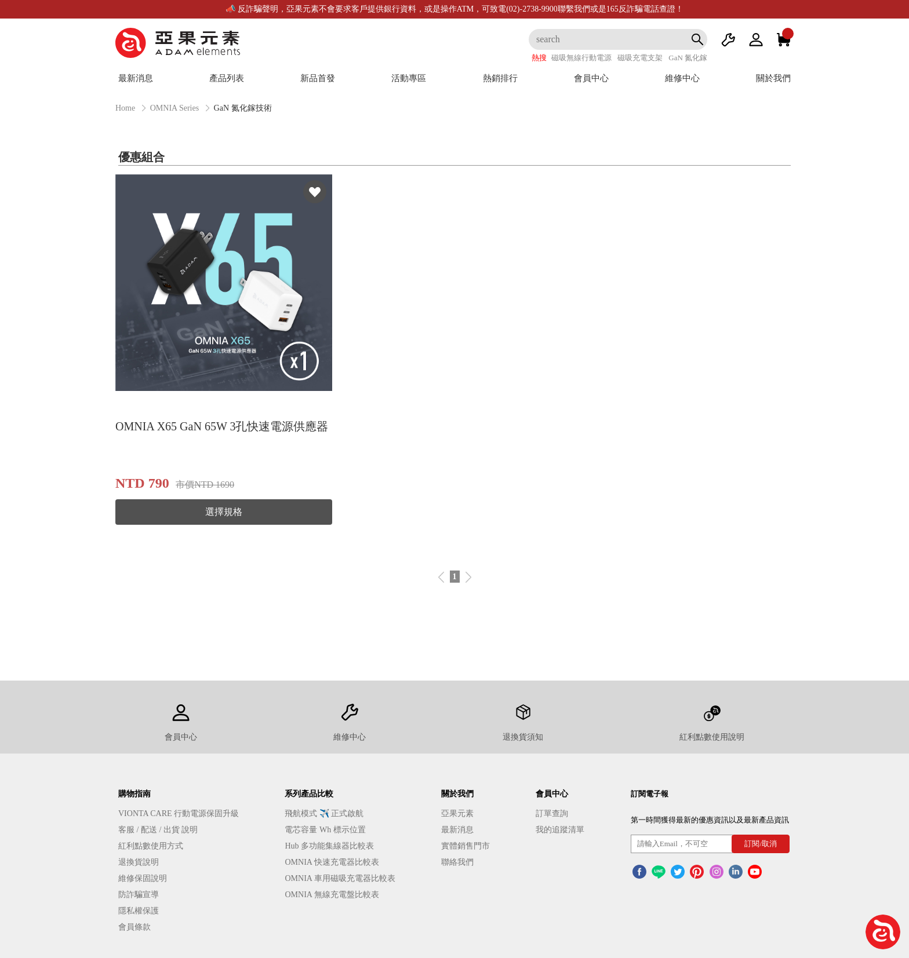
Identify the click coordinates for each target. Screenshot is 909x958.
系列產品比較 (309, 793)
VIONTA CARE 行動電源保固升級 (178, 813)
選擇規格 (223, 512)
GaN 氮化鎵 (687, 57)
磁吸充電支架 (640, 57)
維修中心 (682, 78)
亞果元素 (457, 813)
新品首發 (317, 78)
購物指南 (134, 793)
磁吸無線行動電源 (581, 57)
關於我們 (773, 78)
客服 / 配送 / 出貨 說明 (158, 829)
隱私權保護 (138, 910)
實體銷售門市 (465, 846)
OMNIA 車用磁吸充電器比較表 (340, 878)
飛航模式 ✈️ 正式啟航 (324, 813)
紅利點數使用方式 (150, 846)
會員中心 (591, 78)
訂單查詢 (552, 813)
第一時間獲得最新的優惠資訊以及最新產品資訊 (710, 820)
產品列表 (226, 78)
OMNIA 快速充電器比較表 (332, 862)
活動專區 (408, 78)
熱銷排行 (500, 78)
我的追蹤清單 (560, 829)
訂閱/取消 (760, 843)
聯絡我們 (457, 862)
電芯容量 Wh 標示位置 (325, 829)
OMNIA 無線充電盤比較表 (332, 894)
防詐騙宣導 (138, 894)
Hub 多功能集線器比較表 (329, 846)
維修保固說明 (142, 878)
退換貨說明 (138, 862)
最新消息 (135, 78)
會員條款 (134, 927)
